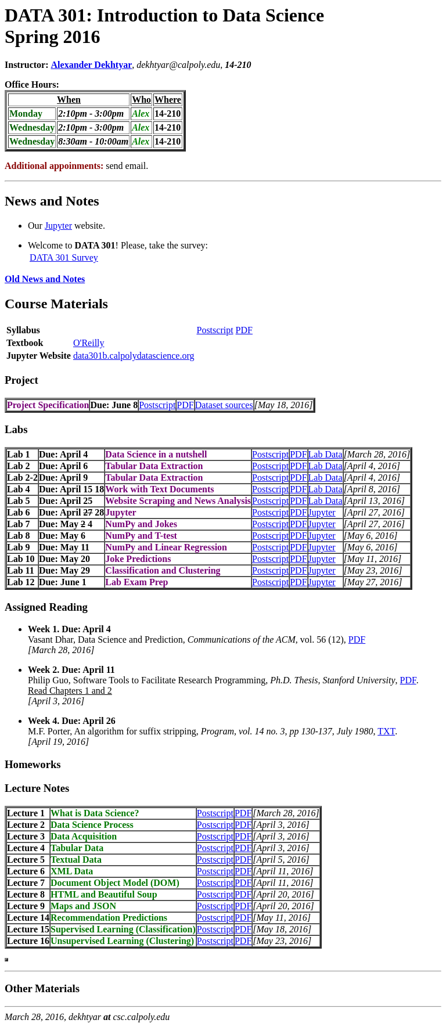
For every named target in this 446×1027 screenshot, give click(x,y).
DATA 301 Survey (64, 257)
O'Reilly (89, 343)
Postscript (214, 330)
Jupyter (58, 225)
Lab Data (325, 454)
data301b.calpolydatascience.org (134, 356)
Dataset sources (224, 405)
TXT (386, 731)
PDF (244, 330)
